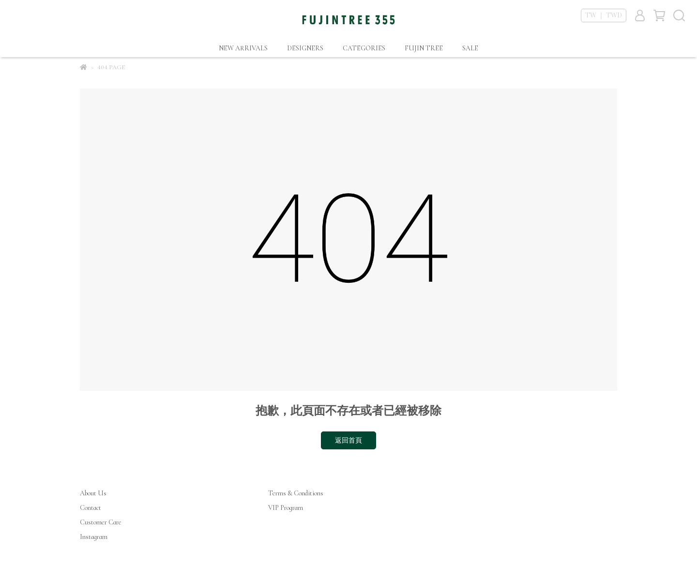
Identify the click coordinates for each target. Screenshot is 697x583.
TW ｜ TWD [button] (603, 15)
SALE (470, 48)
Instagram (93, 537)
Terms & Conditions (295, 493)
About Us (93, 493)
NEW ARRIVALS (243, 48)
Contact (90, 508)
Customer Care (100, 522)
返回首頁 (348, 440)
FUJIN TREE (424, 48)
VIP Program (285, 508)
